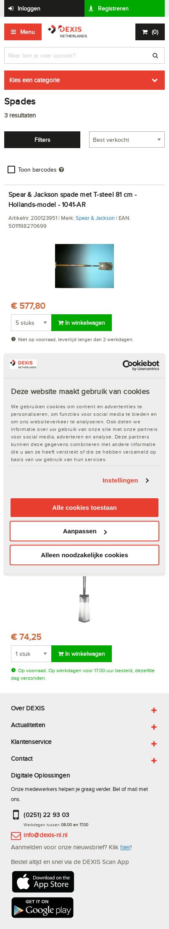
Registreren (113, 8)
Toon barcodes (37, 169)
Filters (42, 140)
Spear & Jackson (95, 218)
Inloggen (29, 8)
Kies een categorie (34, 80)
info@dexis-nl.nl (45, 834)
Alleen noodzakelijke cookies (84, 554)
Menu (27, 32)
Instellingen (120, 480)
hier (125, 847)
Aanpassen (85, 531)
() (155, 32)
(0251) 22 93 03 (46, 814)
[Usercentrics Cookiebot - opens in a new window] (122, 365)
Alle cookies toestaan (84, 507)
